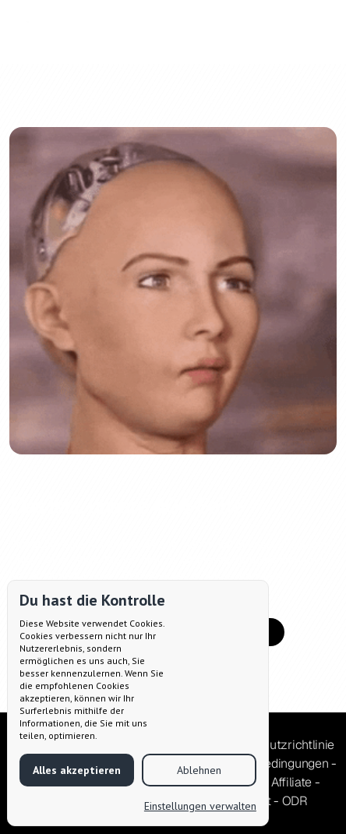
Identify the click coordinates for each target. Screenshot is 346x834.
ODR (295, 801)
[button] (311, 32)
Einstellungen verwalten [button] (200, 806)
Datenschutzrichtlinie (275, 745)
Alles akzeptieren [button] (77, 770)
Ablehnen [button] (199, 770)
